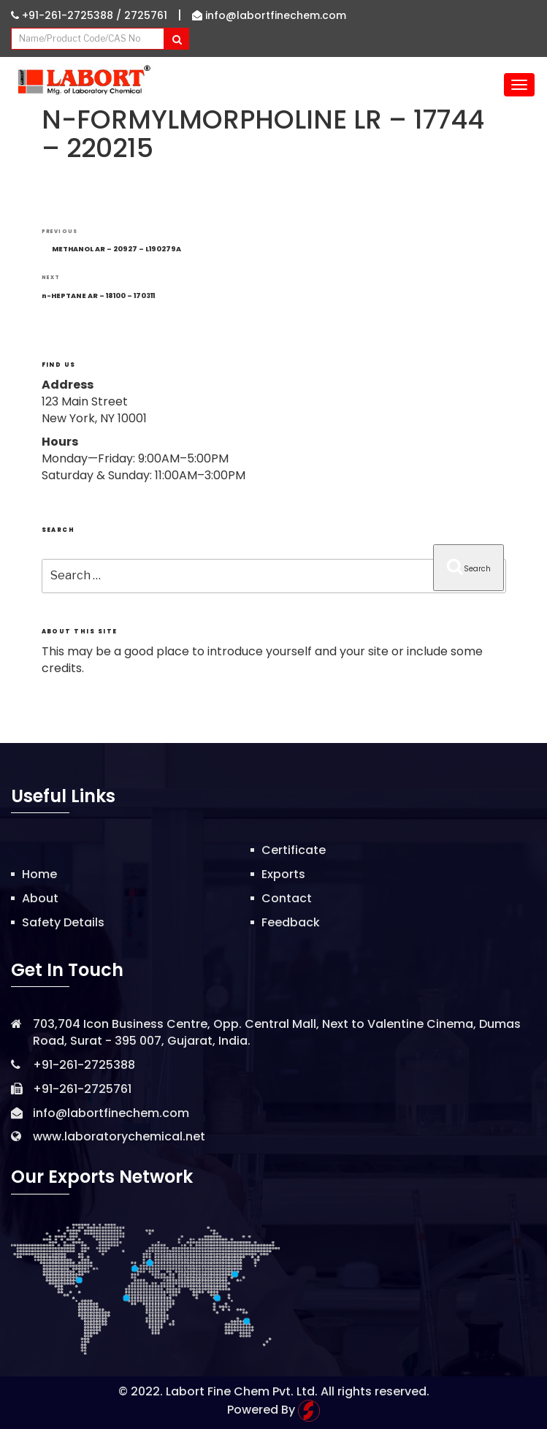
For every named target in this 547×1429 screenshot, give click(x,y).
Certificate (293, 850)
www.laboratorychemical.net (119, 1136)
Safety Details (63, 922)
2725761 (145, 15)
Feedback (290, 922)
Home (39, 874)
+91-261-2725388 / (67, 15)
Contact (286, 898)
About (40, 898)
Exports (283, 874)
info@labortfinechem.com (269, 15)
